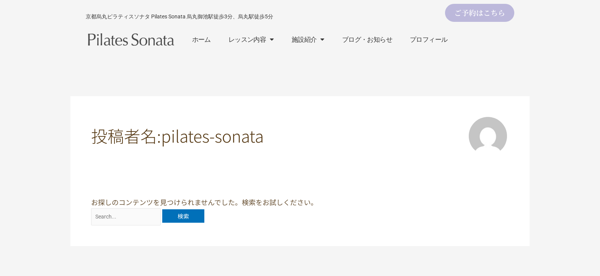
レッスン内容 (251, 39)
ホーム (201, 39)
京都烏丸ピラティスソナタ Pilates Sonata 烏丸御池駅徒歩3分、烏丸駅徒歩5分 (179, 16)
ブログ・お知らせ (367, 39)
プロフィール (428, 39)
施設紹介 (308, 39)
